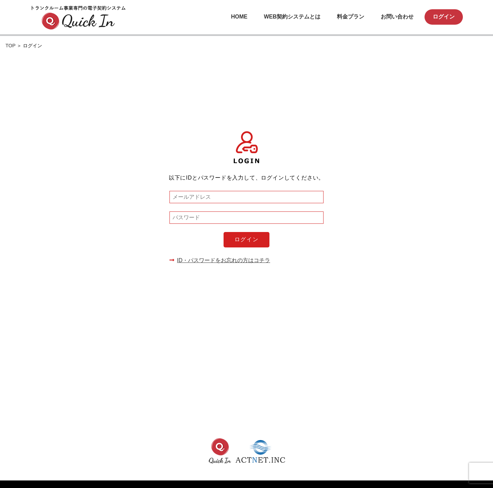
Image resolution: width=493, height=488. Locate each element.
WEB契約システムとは (292, 17)
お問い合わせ (397, 17)
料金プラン (350, 17)
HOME (239, 17)
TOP (11, 45)
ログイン (444, 17)
